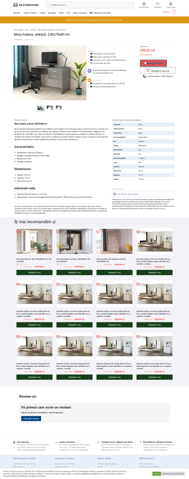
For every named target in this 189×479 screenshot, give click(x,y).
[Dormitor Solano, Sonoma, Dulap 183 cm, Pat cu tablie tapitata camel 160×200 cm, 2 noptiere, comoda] (154, 292)
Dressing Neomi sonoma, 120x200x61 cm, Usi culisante (73, 258)
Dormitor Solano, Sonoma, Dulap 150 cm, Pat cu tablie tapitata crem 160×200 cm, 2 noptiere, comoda (33, 364)
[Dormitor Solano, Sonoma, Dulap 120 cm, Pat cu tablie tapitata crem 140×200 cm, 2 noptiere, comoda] (34, 292)
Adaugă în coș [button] (34, 271)
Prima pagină (18, 28)
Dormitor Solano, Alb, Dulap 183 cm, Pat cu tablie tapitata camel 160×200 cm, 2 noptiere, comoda (114, 364)
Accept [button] (156, 473)
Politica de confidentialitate (149, 465)
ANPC (99, 468)
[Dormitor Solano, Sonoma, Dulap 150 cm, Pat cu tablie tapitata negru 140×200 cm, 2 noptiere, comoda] (154, 239)
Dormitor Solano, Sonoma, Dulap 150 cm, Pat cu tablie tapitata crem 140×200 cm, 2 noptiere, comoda (73, 364)
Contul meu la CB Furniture (65, 462)
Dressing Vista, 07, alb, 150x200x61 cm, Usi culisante (33, 258)
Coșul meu (170, 5)
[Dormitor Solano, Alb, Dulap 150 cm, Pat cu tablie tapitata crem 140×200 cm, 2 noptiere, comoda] (154, 344)
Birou (27, 28)
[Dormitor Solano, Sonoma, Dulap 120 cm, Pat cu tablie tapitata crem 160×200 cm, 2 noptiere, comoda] (74, 292)
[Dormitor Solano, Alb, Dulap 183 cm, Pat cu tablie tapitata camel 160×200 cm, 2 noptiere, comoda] (114, 344)
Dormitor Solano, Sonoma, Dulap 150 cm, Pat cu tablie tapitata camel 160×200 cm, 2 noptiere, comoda (113, 312)
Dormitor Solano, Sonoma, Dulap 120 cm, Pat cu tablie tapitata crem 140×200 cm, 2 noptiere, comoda (33, 312)
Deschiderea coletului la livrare (24, 462)
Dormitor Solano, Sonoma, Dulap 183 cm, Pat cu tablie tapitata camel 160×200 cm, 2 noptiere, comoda (153, 312)
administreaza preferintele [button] (172, 473)
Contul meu (144, 5)
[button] (153, 61)
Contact (100, 465)
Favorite (157, 5)
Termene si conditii (146, 462)
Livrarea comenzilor (62, 465)
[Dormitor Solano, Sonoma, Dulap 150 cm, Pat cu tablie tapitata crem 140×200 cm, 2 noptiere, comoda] (74, 344)
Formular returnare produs (107, 462)
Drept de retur (18, 465)
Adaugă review (31, 417)
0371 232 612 (89, 18)
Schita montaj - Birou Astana (127, 192)
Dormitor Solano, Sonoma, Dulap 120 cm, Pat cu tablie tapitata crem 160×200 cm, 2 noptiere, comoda (73, 312)
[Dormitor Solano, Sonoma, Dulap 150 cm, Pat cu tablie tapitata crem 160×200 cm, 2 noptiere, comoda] (34, 344)
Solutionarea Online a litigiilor (150, 468)
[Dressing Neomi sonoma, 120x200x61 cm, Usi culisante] (74, 239)
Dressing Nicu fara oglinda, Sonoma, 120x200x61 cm (111, 258)
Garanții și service (19, 468)
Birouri (33, 28)
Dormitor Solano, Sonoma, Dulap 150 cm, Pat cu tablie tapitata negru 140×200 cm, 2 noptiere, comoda (153, 259)
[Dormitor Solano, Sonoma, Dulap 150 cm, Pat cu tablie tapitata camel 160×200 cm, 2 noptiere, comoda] (114, 292)
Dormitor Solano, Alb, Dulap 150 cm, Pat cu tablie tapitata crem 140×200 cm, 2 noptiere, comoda (154, 364)
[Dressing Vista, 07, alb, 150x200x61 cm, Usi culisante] (34, 239)
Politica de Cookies (90, 473)
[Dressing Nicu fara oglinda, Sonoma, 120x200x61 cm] (114, 239)
